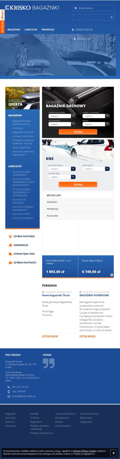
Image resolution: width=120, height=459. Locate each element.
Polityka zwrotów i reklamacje (40, 427)
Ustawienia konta (89, 413)
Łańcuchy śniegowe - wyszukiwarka (24, 208)
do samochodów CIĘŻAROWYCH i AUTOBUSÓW (21, 192)
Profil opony (87, 165)
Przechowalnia (63, 425)
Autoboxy (18, 128)
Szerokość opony (55, 165)
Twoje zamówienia (65, 413)
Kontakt (34, 413)
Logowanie (86, 421)
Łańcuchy (15, 166)
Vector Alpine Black (92, 260)
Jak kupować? (62, 417)
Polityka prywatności (41, 432)
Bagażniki (15, 115)
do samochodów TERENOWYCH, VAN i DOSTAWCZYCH (23, 182)
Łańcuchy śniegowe (23, 217)
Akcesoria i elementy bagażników (23, 153)
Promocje (10, 425)
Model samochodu (91, 112)
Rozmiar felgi (53, 173)
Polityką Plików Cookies (85, 450)
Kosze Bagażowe (21, 147)
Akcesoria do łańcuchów (19, 201)
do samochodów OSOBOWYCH (21, 173)
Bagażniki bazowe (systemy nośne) (22, 122)
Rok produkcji (54, 121)
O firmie (34, 417)
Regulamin (36, 421)
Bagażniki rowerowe (23, 132)
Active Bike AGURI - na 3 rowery (58, 262)
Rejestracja (86, 417)
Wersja (85, 121)
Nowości (10, 421)
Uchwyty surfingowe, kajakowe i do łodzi (23, 142)
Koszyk (59, 421)
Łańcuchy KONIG (21, 213)
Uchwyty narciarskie (23, 136)
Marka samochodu (57, 112)
